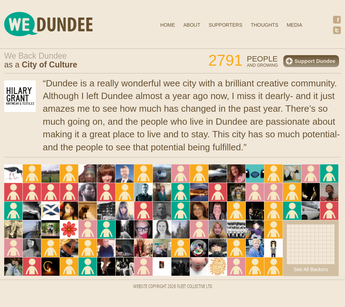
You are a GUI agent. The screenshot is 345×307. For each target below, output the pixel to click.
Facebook (337, 20)
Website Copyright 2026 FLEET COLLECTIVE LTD (172, 286)
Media (294, 25)
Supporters (225, 25)
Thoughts (264, 25)
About (191, 25)
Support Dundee (315, 61)
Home (167, 25)
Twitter (337, 30)
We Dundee (65, 25)
